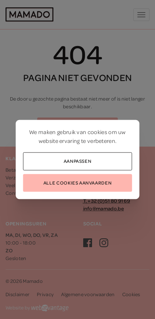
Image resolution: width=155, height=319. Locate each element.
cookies (97, 132)
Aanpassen (78, 161)
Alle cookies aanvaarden (77, 182)
